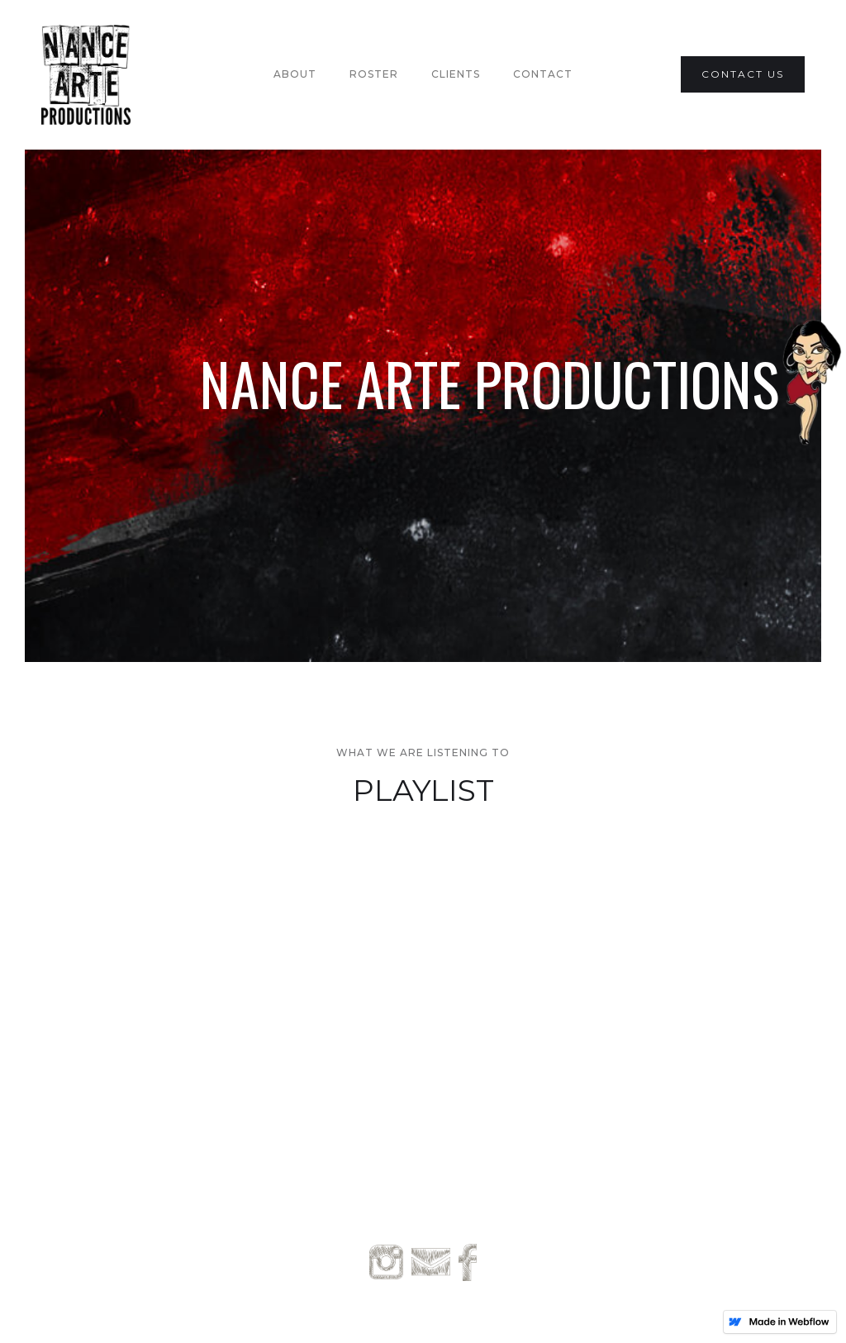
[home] (86, 75)
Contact (543, 74)
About (294, 74)
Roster (373, 74)
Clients (455, 74)
